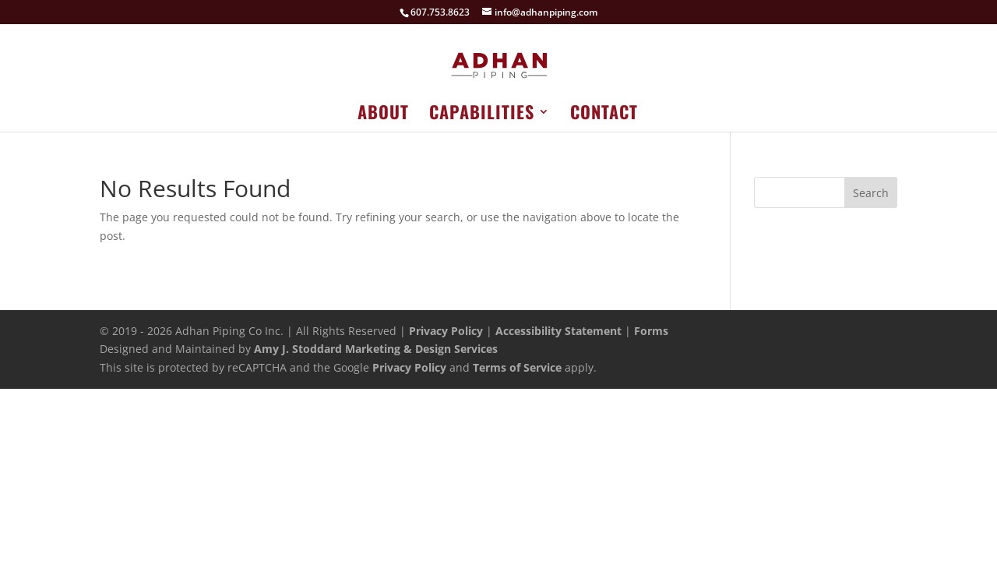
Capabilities (481, 115)
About (383, 115)
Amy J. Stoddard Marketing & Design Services (376, 348)
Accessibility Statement (558, 330)
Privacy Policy (446, 330)
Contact (604, 115)
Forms (651, 330)
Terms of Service (517, 367)
